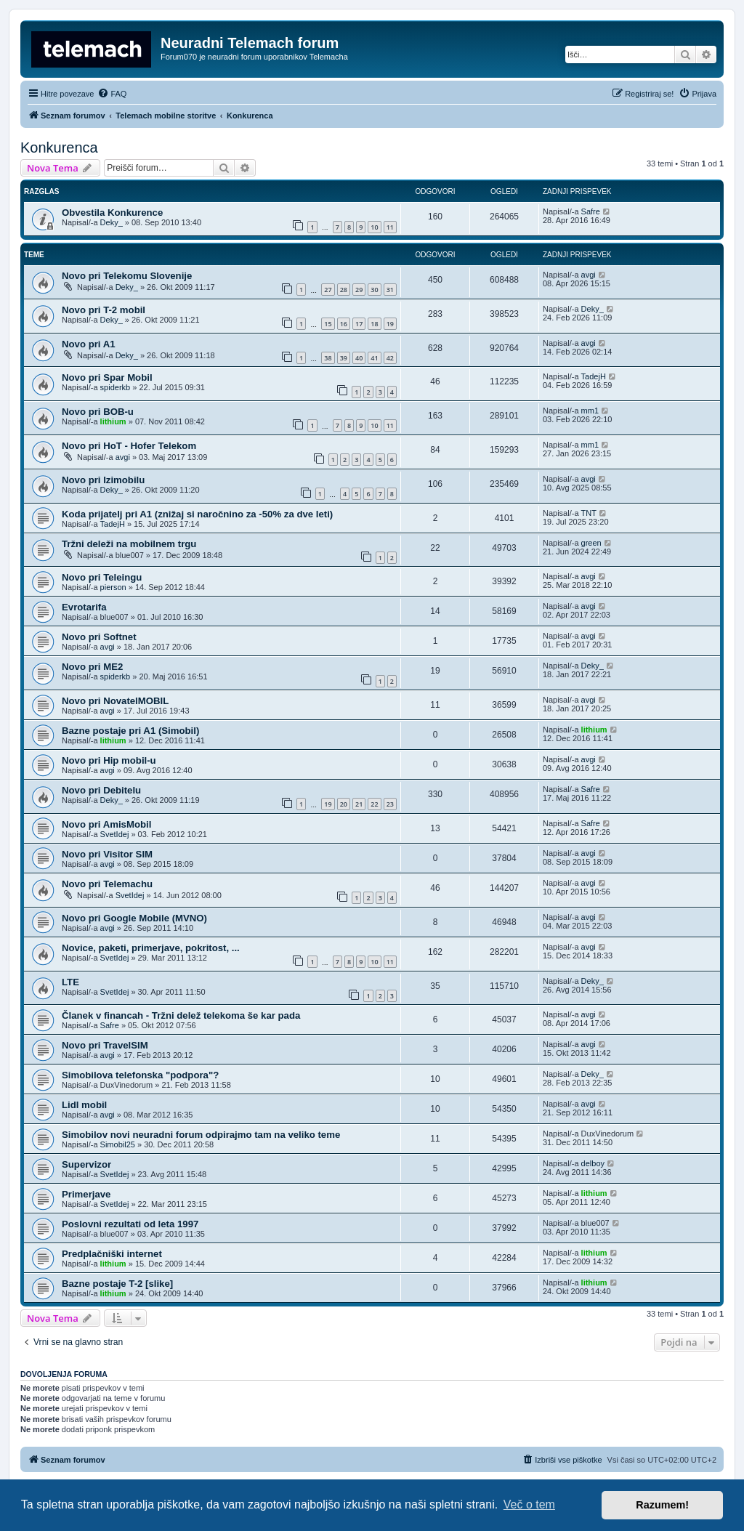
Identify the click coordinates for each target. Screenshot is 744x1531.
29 (359, 289)
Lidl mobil (84, 1104)
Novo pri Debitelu (101, 790)
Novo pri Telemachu (107, 883)
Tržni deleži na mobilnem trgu (129, 543)
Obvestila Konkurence (112, 212)
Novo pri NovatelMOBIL (115, 700)
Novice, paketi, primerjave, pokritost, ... (151, 947)
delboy (592, 1163)
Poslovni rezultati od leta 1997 (130, 1224)
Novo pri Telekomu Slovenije (127, 275)
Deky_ (111, 222)
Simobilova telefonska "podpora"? (140, 1075)
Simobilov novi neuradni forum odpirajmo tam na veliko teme (201, 1134)
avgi (588, 274)
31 (390, 289)
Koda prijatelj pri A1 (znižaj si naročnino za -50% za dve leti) (197, 514)
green (591, 542)
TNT (589, 513)
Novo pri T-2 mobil (103, 309)
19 (390, 323)
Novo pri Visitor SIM (107, 854)
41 (374, 358)
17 (359, 323)
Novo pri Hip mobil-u (109, 760)
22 (374, 804)
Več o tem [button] (529, 1504)
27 (327, 289)
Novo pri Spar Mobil (107, 377)
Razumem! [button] (662, 1505)
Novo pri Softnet (99, 636)
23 (390, 804)
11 (390, 227)
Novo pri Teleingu (102, 577)
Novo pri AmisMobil (106, 824)
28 (343, 289)
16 (343, 323)
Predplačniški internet (112, 1253)
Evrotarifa (84, 607)
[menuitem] (111, 93)
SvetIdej (114, 834)
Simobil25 (117, 1144)
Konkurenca (59, 147)
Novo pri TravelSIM (105, 1045)
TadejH (593, 376)
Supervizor (86, 1164)
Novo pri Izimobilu (103, 479)
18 (374, 323)
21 (359, 804)
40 (359, 358)
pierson (113, 587)
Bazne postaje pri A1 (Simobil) (130, 730)
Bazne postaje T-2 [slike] (117, 1283)
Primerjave (86, 1194)
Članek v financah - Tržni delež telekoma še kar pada (181, 1015)
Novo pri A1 (89, 344)
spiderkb (115, 387)
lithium (113, 421)
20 (343, 804)
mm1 (590, 410)
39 (343, 358)
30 (374, 289)
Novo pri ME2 (92, 666)
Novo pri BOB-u (98, 411)
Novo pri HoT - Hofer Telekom (129, 445)
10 (374, 227)
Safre (590, 211)
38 (327, 358)
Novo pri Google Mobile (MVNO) (134, 918)
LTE (70, 982)
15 (327, 323)
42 (390, 358)
